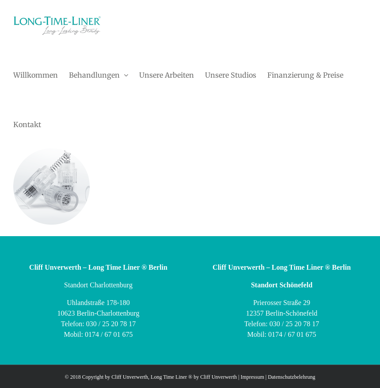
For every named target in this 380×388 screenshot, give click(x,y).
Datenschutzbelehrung (291, 377)
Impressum (252, 377)
